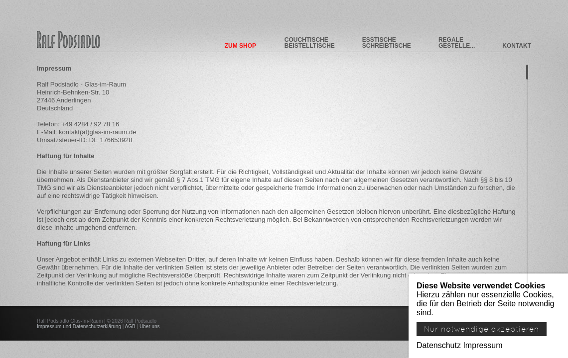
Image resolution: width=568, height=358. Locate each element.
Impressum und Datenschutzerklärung (79, 326)
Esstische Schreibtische (386, 43)
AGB (130, 326)
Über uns (150, 326)
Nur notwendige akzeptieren (481, 329)
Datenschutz (439, 345)
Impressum (482, 345)
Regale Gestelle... (456, 43)
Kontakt (516, 45)
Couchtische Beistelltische (309, 43)
